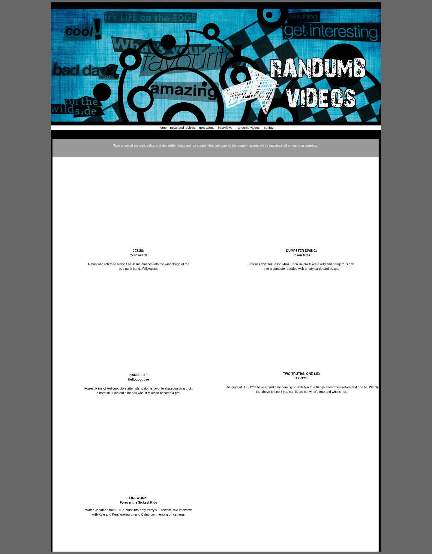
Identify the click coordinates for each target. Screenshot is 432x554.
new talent (206, 127)
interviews (225, 127)
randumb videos (248, 127)
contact (269, 127)
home (163, 127)
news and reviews (182, 127)
